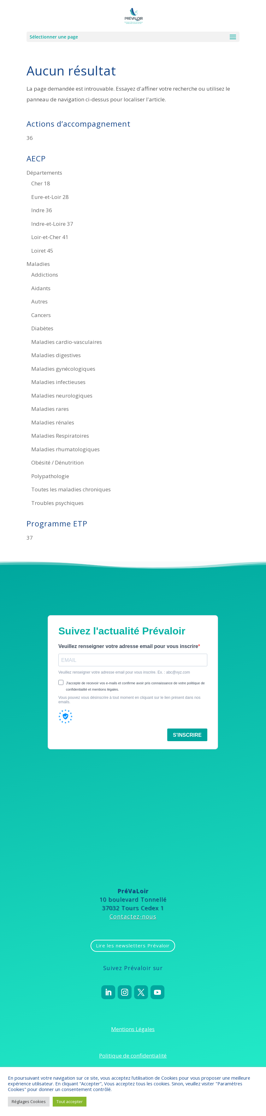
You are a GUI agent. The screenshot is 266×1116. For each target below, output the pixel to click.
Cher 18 (40, 183)
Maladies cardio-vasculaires (66, 341)
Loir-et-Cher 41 (49, 237)
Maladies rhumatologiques (65, 449)
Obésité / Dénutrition (57, 462)
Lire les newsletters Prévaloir (133, 945)
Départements (44, 172)
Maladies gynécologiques (63, 368)
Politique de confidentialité (133, 1055)
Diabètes (42, 328)
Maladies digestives (56, 355)
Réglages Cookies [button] (29, 1101)
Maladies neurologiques (61, 395)
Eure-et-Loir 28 (50, 197)
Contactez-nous (133, 916)
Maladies (38, 263)
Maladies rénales (52, 422)
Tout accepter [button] (69, 1101)
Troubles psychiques (57, 503)
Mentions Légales (133, 1029)
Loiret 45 (42, 250)
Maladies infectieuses (58, 382)
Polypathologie (50, 476)
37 (30, 537)
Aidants (40, 288)
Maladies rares (50, 408)
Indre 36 (41, 210)
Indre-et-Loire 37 (52, 223)
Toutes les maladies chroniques (71, 489)
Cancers (41, 315)
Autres (39, 301)
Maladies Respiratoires (60, 435)
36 (30, 137)
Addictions (44, 274)
